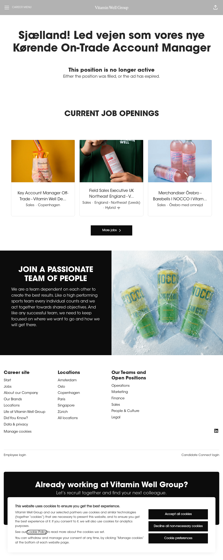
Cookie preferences (178, 538)
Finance (118, 398)
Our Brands (13, 399)
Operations (121, 386)
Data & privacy (16, 424)
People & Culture (125, 411)
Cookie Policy (36, 532)
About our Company (21, 393)
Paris (61, 399)
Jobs (8, 387)
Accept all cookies (178, 514)
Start (7, 380)
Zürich (63, 412)
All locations (68, 418)
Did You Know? (16, 418)
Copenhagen (69, 393)
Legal (116, 417)
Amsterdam (67, 380)
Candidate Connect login (200, 455)
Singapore (66, 405)
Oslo (61, 387)
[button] (215, 7)
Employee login (15, 455)
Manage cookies (18, 432)
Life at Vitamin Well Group (24, 412)
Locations (12, 405)
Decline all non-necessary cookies (178, 526)
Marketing (120, 392)
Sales (116, 405)
